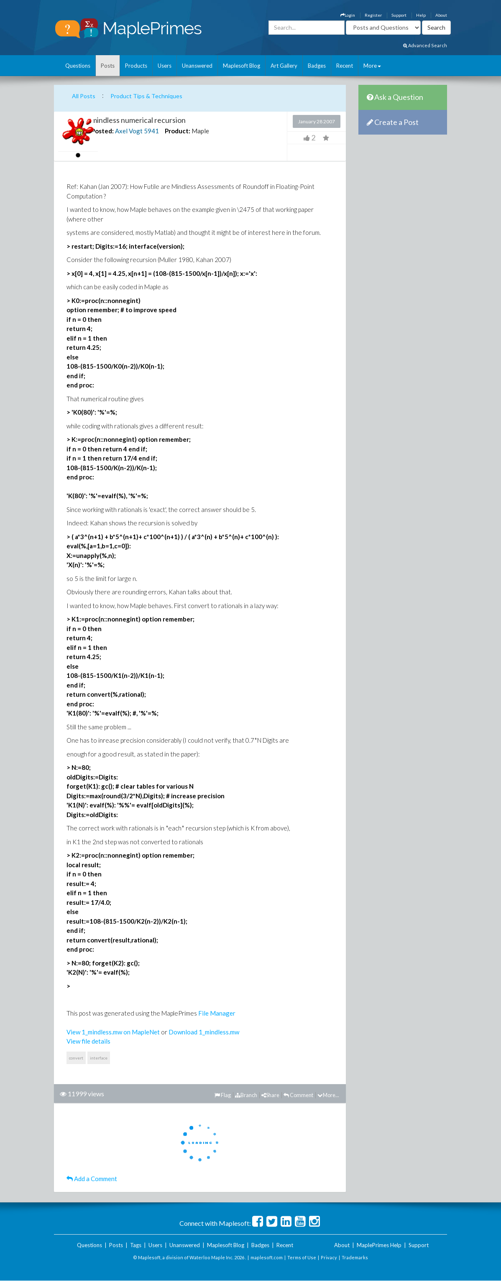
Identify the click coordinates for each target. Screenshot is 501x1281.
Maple (200, 131)
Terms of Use (301, 1257)
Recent (344, 65)
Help (421, 15)
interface (98, 1057)
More (372, 65)
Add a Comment (91, 1178)
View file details (88, 1041)
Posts (108, 65)
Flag (223, 1095)
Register (373, 15)
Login (347, 15)
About (441, 15)
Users (164, 65)
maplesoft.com (266, 1257)
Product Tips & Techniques (146, 95)
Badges (317, 65)
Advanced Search (425, 45)
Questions (77, 65)
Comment (298, 1095)
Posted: (102, 131)
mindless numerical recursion (138, 120)
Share (270, 1095)
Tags (135, 1245)
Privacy (329, 1257)
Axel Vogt (129, 131)
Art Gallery (284, 65)
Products (136, 65)
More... (328, 1095)
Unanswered (197, 65)
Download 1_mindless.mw (204, 1032)
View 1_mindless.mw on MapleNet (113, 1032)
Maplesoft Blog (241, 65)
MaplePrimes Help (379, 1245)
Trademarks (355, 1257)
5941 (151, 131)
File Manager (216, 1013)
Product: (177, 131)
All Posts (83, 95)
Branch (246, 1095)
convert (76, 1057)
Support (398, 15)
